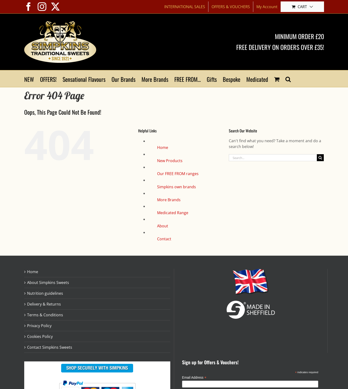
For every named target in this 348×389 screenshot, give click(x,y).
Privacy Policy (39, 325)
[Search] (320, 157)
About (162, 226)
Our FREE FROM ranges (178, 173)
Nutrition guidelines (45, 293)
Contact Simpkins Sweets (49, 347)
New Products (170, 160)
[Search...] (273, 157)
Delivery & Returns (44, 304)
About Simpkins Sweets (48, 282)
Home (162, 147)
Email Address (194, 377)
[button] (288, 78)
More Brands (169, 199)
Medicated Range (172, 212)
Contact (164, 239)
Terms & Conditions (45, 315)
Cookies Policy (40, 336)
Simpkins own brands (176, 186)
